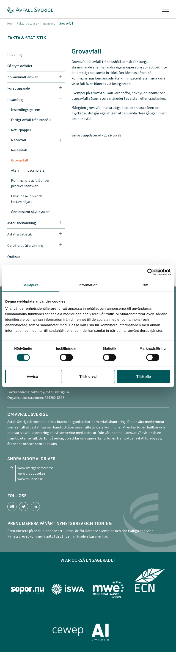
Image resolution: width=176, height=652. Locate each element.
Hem (10, 23)
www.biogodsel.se (31, 473)
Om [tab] (145, 285)
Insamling (49, 23)
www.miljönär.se (30, 478)
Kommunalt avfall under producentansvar (30, 183)
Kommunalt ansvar (22, 77)
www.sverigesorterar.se (35, 467)
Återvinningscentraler (28, 170)
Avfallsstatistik (19, 234)
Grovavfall (19, 160)
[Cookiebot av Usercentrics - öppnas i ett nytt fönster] (151, 272)
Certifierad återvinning (25, 245)
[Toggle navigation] (165, 9)
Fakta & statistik (28, 23)
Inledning (14, 54)
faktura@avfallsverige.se (50, 392)
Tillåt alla (143, 376)
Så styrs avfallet (20, 65)
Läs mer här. (98, 536)
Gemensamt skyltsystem (30, 211)
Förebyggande (18, 88)
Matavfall (18, 140)
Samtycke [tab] (30, 285)
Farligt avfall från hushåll (31, 119)
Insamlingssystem (25, 109)
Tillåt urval (88, 376)
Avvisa (32, 376)
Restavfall (19, 150)
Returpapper (21, 130)
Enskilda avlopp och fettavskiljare (26, 199)
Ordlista (13, 256)
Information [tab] (88, 285)
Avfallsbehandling (21, 223)
